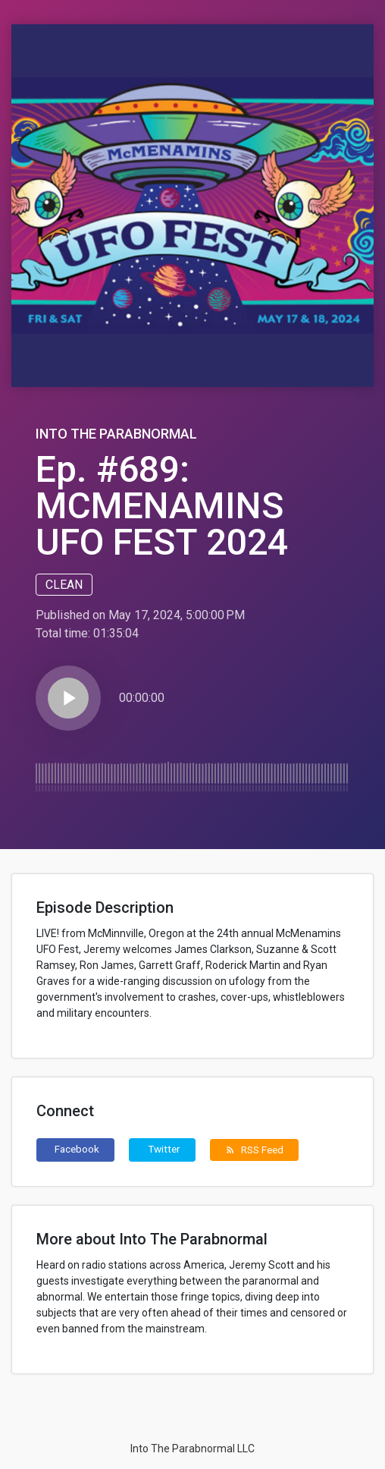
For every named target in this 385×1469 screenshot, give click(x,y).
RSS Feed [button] (254, 1149)
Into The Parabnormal (116, 434)
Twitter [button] (164, 1149)
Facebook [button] (77, 1149)
